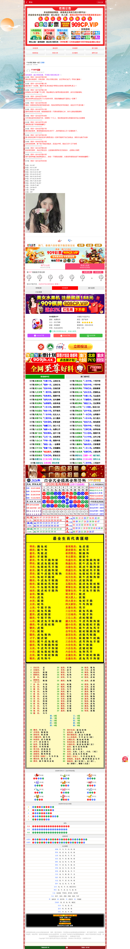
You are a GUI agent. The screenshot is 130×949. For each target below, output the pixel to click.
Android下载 (39, 336)
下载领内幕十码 (45, 947)
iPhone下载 (65, 336)
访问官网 (91, 336)
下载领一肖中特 (77, 947)
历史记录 (100, 2)
